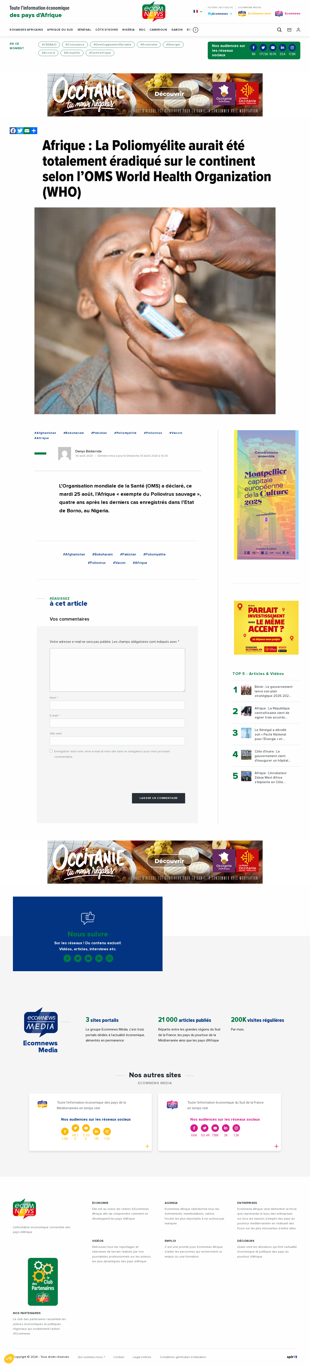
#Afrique (41, 438)
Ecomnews (220, 14)
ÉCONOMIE (100, 1202)
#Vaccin (175, 432)
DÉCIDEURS (245, 1240)
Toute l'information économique (71, 12)
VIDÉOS (98, 1240)
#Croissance (74, 44)
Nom (54, 697)
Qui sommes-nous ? (91, 1357)
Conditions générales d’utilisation (183, 1357)
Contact (118, 1357)
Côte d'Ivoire (106, 29)
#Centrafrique (100, 52)
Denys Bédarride (88, 451)
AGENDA (171, 1202)
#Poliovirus (153, 432)
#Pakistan (99, 432)
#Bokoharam (74, 432)
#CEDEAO (49, 44)
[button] (195, 30)
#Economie (148, 44)
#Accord (48, 52)
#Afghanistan (45, 432)
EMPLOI (170, 1240)
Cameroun (158, 29)
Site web (56, 733)
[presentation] (82, 773)
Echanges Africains (26, 29)
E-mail (55, 715)
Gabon (177, 29)
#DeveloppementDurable (112, 44)
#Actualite (72, 52)
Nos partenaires (27, 1313)
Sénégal (84, 29)
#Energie (173, 44)
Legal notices (142, 1357)
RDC (142, 29)
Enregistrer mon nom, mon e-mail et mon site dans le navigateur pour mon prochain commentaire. (112, 754)
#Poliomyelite (125, 432)
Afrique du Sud (60, 29)
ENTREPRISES (247, 1202)
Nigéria (128, 29)
